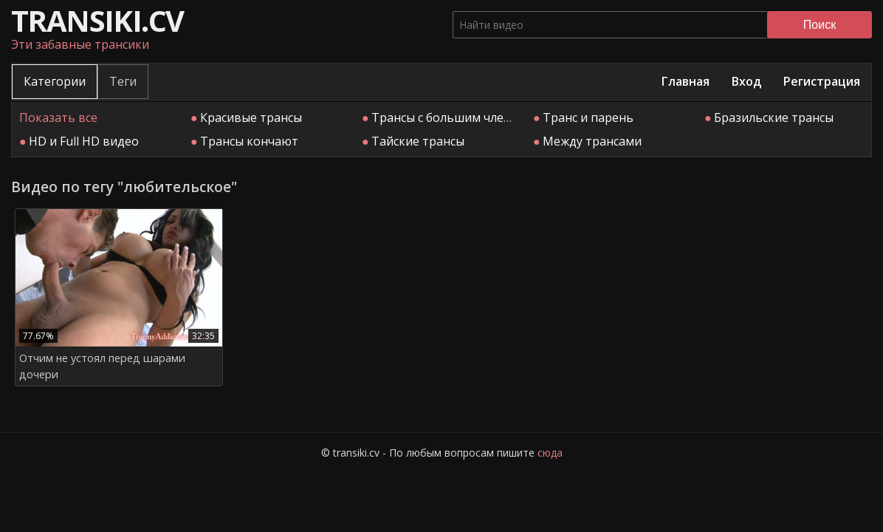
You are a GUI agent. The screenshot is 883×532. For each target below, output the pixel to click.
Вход (746, 81)
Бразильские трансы (774, 117)
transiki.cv (97, 20)
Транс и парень (588, 117)
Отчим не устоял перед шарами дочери (102, 366)
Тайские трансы (417, 141)
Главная (686, 81)
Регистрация (821, 81)
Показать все (58, 117)
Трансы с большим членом (449, 117)
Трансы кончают (249, 141)
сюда (550, 453)
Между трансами (592, 141)
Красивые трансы (251, 117)
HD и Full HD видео (84, 141)
